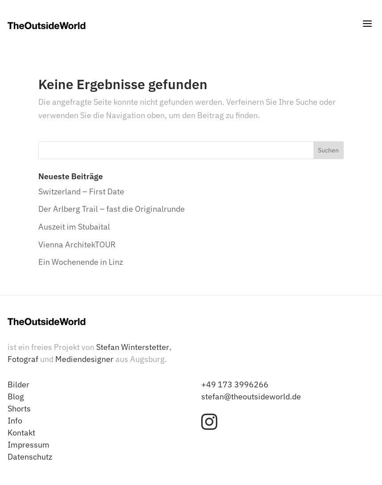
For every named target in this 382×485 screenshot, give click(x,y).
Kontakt (21, 432)
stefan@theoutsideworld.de (251, 396)
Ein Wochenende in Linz (80, 262)
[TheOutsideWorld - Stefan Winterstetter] (46, 25)
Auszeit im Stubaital (74, 227)
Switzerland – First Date (81, 191)
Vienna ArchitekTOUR (77, 244)
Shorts (19, 408)
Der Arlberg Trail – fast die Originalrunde (111, 209)
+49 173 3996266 (234, 384)
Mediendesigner (84, 359)
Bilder (18, 384)
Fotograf (23, 359)
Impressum (28, 445)
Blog (16, 396)
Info (15, 420)
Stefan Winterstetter (132, 347)
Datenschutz (30, 457)
